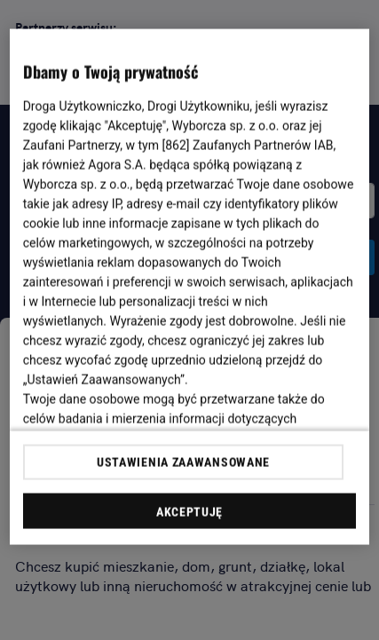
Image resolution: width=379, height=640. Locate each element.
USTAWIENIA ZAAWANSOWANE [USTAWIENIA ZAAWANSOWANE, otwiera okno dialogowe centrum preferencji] (183, 461)
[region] (190, 287)
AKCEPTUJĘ (189, 511)
